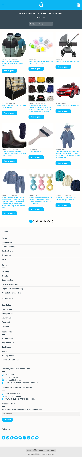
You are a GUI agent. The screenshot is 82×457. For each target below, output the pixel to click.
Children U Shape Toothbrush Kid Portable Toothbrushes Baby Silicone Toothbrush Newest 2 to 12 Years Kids (40, 201)
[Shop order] (41, 24)
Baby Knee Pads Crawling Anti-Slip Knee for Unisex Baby (41, 62)
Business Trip (7, 280)
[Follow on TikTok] (12, 438)
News (4, 351)
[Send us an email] (20, 438)
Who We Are (7, 242)
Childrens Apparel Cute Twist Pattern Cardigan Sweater (66, 199)
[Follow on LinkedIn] (33, 438)
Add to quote (9, 71)
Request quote (8, 343)
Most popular (7, 314)
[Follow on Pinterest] (29, 438)
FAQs (4, 259)
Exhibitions (6, 347)
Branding (6, 276)
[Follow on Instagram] (8, 438)
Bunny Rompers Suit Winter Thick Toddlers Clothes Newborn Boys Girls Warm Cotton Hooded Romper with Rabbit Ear (68, 154)
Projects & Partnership (11, 293)
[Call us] (24, 438)
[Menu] (3, 4)
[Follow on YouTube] (37, 438)
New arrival (7, 318)
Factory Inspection (10, 284)
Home (22, 13)
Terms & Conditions (10, 360)
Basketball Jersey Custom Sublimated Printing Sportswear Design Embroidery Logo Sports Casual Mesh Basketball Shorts (40, 108)
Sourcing (6, 272)
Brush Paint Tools (35, 152)
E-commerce (7, 339)
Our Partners (7, 251)
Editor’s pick (7, 309)
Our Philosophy (8, 247)
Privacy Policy (8, 356)
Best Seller (6, 305)
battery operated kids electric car (67, 105)
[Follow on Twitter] (16, 438)
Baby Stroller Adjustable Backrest (67, 61)
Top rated (6, 322)
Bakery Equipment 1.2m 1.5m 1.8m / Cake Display (14, 106)
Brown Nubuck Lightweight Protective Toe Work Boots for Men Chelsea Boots (14, 153)
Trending (5, 326)
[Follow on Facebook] (3, 438)
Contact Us (6, 255)
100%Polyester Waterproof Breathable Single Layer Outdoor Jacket (13, 63)
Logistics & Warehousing (12, 289)
